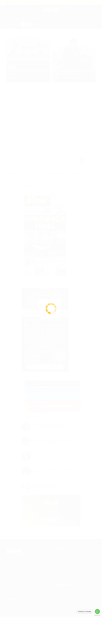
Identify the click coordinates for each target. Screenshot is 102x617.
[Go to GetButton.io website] (97, 615)
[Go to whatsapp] (97, 611)
